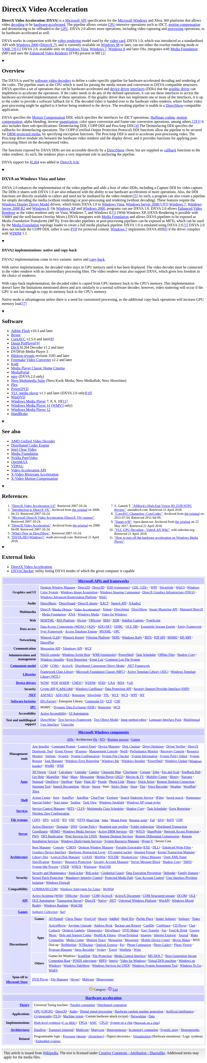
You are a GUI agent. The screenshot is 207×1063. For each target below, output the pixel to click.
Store (133, 786)
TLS (57, 1016)
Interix (113, 961)
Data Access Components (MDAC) (63, 626)
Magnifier (52, 777)
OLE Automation (43, 900)
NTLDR (113, 857)
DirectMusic (48, 603)
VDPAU (17, 466)
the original (79, 510)
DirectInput (121, 609)
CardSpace (164, 925)
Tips (142, 786)
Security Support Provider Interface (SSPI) (161, 689)
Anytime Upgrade (80, 925)
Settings (50, 756)
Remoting (78, 695)
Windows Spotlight (111, 802)
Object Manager (150, 857)
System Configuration (85, 756)
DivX (15, 347)
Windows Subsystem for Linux (80, 889)
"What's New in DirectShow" (30, 533)
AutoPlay (68, 797)
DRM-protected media (23, 134)
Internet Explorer (165, 935)
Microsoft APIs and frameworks (103, 581)
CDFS (36, 820)
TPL (106, 695)
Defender (169, 873)
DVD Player (40, 979)
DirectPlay (47, 642)
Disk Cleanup (131, 746)
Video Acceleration (86, 609)
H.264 (34, 162)
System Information (144, 756)
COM (44, 666)
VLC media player (24, 393)
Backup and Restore (128, 925)
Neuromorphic (190, 1030)
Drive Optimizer (153, 746)
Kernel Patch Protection (47, 878)
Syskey (101, 949)
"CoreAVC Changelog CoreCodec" (138, 513)
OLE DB (131, 626)
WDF (54, 683)
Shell (24, 800)
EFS (160, 820)
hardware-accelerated (49, 25)
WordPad (189, 786)
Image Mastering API (163, 609)
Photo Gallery (163, 945)
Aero (56, 797)
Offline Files (166, 655)
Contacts (54, 930)
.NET (32, 695)
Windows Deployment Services (81, 841)
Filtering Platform (97, 637)
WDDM (15, 233)
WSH (58, 896)
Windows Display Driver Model (25, 204)
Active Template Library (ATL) (147, 672)
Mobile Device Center (155, 940)
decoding (18, 25)
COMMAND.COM (45, 889)
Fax (164, 930)
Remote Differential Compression (158, 836)
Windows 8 (116, 49)
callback (170, 150)
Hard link (93, 820)
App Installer (40, 746)
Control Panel (87, 746)
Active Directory (43, 826)
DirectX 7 (48, 45)
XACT (104, 603)
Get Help (38, 777)
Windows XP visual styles (143, 802)
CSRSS (71, 847)
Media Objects (62, 609)
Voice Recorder (158, 786)
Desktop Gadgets (73, 930)
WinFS (53, 970)
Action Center (41, 797)
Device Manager (109, 746)
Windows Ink (110, 761)
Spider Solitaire (166, 919)
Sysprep (63, 756)
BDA (121, 683)
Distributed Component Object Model (100, 666)
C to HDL (68, 1023)
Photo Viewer (183, 945)
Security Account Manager (111, 862)
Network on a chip (146, 1023)
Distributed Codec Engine (30, 445)
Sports (96, 786)
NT (102, 739)
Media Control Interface (130, 956)
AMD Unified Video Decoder (33, 441)
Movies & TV (135, 777)
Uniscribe (67, 724)
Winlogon (90, 867)
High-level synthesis (47, 1023)
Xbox (35, 791)
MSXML (105, 631)
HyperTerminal (128, 935)
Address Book (103, 925)
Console (58, 847)
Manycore (97, 1030)
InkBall (114, 919)
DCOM (182, 896)
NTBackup (86, 945)
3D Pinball (56, 919)
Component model (23, 666)
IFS (64, 820)
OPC (117, 631)
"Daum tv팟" (123, 522)
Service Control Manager (48, 808)
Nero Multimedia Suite (28, 381)
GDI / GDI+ (140, 587)
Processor (69, 1036)
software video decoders (53, 80)
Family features (188, 873)
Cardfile (148, 925)
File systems (19, 820)
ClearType (97, 797)
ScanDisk (84, 956)
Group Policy (88, 826)
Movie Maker (181, 940)
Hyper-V (147, 841)
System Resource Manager (121, 841)
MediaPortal (20, 372)
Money (174, 777)
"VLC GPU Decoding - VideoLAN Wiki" (142, 530)
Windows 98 (110, 45)
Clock (52, 772)
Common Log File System (123, 659)
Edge (156, 772)
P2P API (159, 637)
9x (95, 739)
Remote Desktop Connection (176, 781)
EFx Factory (48, 701)
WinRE (49, 766)
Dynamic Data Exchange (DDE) (75, 707)
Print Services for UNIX (81, 836)
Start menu (61, 802)
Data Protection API (118, 689)
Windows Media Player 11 (30, 405)
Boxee (16, 335)
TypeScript (153, 620)
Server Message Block (145, 862)
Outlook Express (106, 945)
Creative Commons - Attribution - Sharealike (132, 1053)
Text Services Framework (74, 719)
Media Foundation (184, 49)
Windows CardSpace (89, 689)
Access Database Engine (81, 631)
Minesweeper (105, 979)
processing (175, 29)
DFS (46, 820)
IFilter (160, 797)
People (102, 781)
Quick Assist (146, 781)
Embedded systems (47, 1041)
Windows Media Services (79, 831)
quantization (68, 122)
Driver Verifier (175, 746)
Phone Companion (139, 945)
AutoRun (83, 797)
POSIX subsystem (85, 961)
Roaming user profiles (113, 826)
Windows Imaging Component (120, 592)
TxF (152, 820)
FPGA (83, 1023)
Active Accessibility (53, 713)
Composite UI (94, 701)
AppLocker (75, 873)
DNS (74, 826)
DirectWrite (48, 719)
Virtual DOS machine (162, 961)
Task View (90, 802)
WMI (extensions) (104, 655)
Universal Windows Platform (137, 900)
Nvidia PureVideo (24, 458)
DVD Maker (130, 930)
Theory (24, 1005)
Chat (192, 925)
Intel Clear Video (23, 449)
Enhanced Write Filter (176, 847)
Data (151, 1016)
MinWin (100, 857)
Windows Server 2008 (142, 204)
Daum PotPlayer (23, 343)
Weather (175, 786)
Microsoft (72, 20)
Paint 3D (90, 781)
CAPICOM (64, 689)
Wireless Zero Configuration (50, 813)
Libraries (29, 674)
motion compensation (184, 25)
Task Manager (53, 761)
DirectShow (174, 105)
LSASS (87, 857)
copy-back (97, 259)
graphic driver (179, 89)
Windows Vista (77, 49)
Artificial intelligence (180, 1011)
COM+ (54, 666)
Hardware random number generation (139, 1011)
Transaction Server (69, 900)
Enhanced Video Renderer (49, 53)
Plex (14, 385)
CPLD (104, 1023)
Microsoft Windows (132, 20)
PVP (74, 229)
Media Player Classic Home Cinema (38, 368)
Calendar (80, 772)
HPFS (103, 961)
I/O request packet (120, 852)
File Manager (59, 979)
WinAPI (164, 900)
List (115, 989)
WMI (60, 766)
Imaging (146, 935)
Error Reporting (77, 659)
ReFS (170, 820)
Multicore (82, 1030)
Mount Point (119, 820)
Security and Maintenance (49, 873)
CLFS (81, 808)
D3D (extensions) (118, 587)
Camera (94, 772)
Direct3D (98, 587)
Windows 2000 (27, 45)
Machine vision (73, 1016)
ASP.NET (46, 695)
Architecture (19, 857)
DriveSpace (112, 930)
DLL (156, 847)
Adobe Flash (20, 331)
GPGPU (47, 1011)
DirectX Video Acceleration (31, 567)
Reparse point (138, 820)
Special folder (41, 802)
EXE (147, 847)
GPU (64, 29)
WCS (124, 695)
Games (135, 739)
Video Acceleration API (28, 470)
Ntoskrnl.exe (129, 857)
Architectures (20, 1030)
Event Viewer (64, 751)
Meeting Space (96, 940)
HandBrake (19, 414)
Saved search (174, 797)
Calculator (65, 772)
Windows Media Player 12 (30, 410)
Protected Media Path (119, 878)
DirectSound (67, 603)
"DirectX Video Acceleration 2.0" (33, 506)
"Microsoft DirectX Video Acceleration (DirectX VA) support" (52, 517)
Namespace (193, 797)
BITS (148, 637)
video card (117, 41)
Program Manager (60, 949)
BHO (106, 620)
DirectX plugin (88, 603)
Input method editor (134, 719)
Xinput (107, 609)
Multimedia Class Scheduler (105, 808)
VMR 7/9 (9, 49)
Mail (65, 777)
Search (125, 797)
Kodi (14, 364)
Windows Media (88, 614)
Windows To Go (190, 965)
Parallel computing (82, 1005)
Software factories (23, 701)
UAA (111, 683)
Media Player (105, 777)
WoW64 (108, 889)
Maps (73, 777)
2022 (119, 777)
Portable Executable (129, 847)
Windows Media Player (28, 401)
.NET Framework (138, 666)
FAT (72, 820)
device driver (119, 89)
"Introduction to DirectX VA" (30, 510)
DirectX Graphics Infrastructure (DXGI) (168, 592)
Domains (62, 826)
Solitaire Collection (44, 912)
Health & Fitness (105, 935)
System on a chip (121, 1023)
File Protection (102, 956)
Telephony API (72, 648)
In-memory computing (143, 1030)
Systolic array (169, 1030)
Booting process (118, 739)
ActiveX (67, 666)
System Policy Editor (173, 756)
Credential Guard (112, 873)
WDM (44, 683)
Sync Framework (51, 631)
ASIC (93, 1023)
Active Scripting (42, 896)
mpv (14, 376)
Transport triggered (61, 1030)
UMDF (76, 683)
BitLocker (92, 873)
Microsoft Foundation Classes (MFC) (100, 672)
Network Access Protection (181, 831)
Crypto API (47, 689)
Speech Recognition (66, 786)
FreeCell (90, 919)
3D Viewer (39, 772)
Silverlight (166, 587)
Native (102, 900)
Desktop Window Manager (57, 587)
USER (65, 867)
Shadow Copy (186, 655)
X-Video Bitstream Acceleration (35, 474)
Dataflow (40, 1030)
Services (22, 811)
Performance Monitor (144, 751)
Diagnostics (94, 930)
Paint (78, 781)
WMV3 (58, 405)
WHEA (76, 867)
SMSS (187, 862)
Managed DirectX (191, 609)
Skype (85, 786)
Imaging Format (144, 852)
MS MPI (185, 637)
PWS (35, 836)
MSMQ (172, 637)
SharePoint (154, 831)
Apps (23, 781)
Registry (57, 862)
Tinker (196, 919)
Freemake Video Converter (31, 360)
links (105, 820)
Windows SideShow (76, 965)
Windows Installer (52, 659)
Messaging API (50, 648)
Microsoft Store (17, 982)
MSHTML (47, 620)
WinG (103, 597)
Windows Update (176, 761)
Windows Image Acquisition (79, 592)
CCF (109, 701)
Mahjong (88, 979)
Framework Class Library (57, 672)
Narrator (186, 777)
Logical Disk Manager (65, 857)
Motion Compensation (48, 117)
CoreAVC (18, 339)
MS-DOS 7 (155, 956)
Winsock (46, 637)
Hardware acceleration (104, 998)
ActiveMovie (57, 925)
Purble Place (144, 919)
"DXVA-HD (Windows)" (27, 537)
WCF (88, 648)
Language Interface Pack (165, 719)
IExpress (81, 751)
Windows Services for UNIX (111, 965)
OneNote (67, 781)
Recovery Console (172, 751)
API (83, 20)
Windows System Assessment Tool (154, 965)
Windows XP (66, 208)
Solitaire (183, 919)
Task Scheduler (146, 655)
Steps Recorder (85, 949)
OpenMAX (19, 462)
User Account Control (149, 878)
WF (142, 695)
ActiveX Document (127, 896)
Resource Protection (78, 862)
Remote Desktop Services (116, 836)
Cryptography (43, 1016)
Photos (131, 781)
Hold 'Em (127, 919)
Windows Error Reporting (82, 761)
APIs (70, 739)
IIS (131, 831)
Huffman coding (163, 117)
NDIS (116, 637)
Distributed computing (112, 1005)
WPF (154, 587)
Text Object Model (106, 719)
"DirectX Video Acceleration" (31, 525)
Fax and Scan (170, 772)
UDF (179, 820)
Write (137, 949)
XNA (71, 614)
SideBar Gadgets (133, 620)
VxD (130, 683)
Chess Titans (73, 919)
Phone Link (116, 781)
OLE (192, 896)
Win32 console (50, 655)
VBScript (95, 620)
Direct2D (84, 587)
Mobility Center (156, 777)
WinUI (180, 587)
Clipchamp (130, 772)
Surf (62, 912)
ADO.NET (105, 626)
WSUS (140, 831)
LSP (56, 637)
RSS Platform (66, 620)
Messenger (132, 940)
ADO (91, 626)
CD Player (180, 925)
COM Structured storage (158, 896)
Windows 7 (98, 49)
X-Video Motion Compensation (34, 478)
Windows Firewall (58, 882)
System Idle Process (45, 867)
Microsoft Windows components (103, 732)
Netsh (124, 751)
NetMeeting (69, 945)
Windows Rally (132, 637)
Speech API (118, 603)
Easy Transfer (150, 930)
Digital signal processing (96, 1011)
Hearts (102, 919)
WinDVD (18, 397)
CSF (117, 701)
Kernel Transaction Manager (176, 852)
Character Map (111, 772)
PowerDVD (20, 389)
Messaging (87, 777)
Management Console (103, 751)
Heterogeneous (116, 1030)
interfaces (137, 89)
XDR (115, 620)
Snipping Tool (41, 786)
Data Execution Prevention (143, 873)
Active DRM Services (112, 831)
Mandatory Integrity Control (83, 878)
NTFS (81, 820)
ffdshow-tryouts (23, 356)
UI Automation (79, 713)
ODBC (118, 626)
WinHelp (125, 949)
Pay (122, 945)
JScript (81, 620)
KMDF (65, 683)
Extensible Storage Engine (158, 626)
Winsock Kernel (73, 637)
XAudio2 (135, 603)
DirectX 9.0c (69, 162)
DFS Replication (52, 836)
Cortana (145, 772)
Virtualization (142, 1036)
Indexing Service (142, 797)
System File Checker (115, 756)
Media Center (75, 940)
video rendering (69, 41)
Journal (183, 935)
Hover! (75, 979)
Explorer (112, 797)
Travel (113, 949)
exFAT (55, 820)
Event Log (96, 659)
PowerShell (126, 655)
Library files (40, 857)
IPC (33, 707)
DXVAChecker (22, 571)
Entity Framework (189, 626)
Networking (138, 1016)
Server (23, 834)
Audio (73, 1011)
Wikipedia (50, 1053)
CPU (111, 25)
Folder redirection (142, 826)
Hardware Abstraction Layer (87, 852)
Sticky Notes (119, 786)
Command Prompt (64, 746)
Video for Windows (114, 614)
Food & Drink (178, 930)
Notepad (37, 781)
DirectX (45, 609)
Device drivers (26, 683)
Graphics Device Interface (49, 852)
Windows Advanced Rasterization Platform (68, 597)
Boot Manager (41, 847)
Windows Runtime (56, 905)
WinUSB (105, 867)
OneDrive (52, 781)
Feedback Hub (191, 772)
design (81, 1036)
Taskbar (75, 802)
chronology (95, 1036)
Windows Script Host (76, 655)
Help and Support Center (75, 935)
